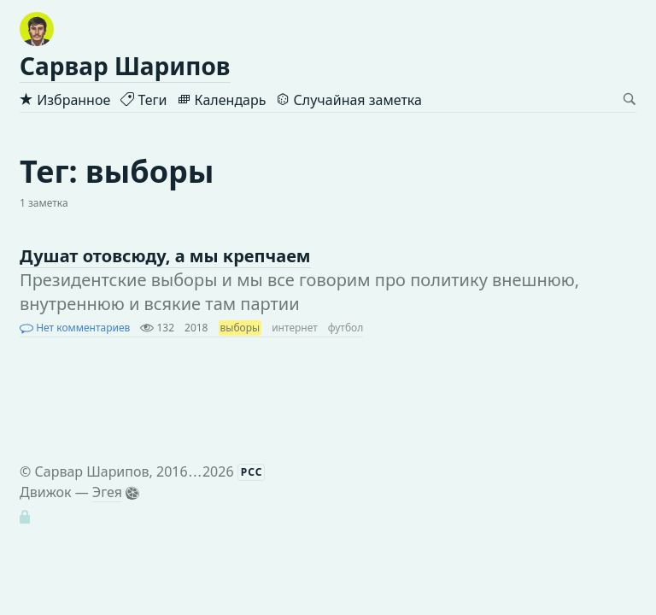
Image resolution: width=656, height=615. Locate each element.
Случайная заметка (348, 100)
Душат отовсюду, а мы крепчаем (165, 255)
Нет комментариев (75, 327)
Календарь (221, 100)
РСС (252, 472)
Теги (143, 100)
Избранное (65, 100)
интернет (295, 327)
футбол (346, 327)
